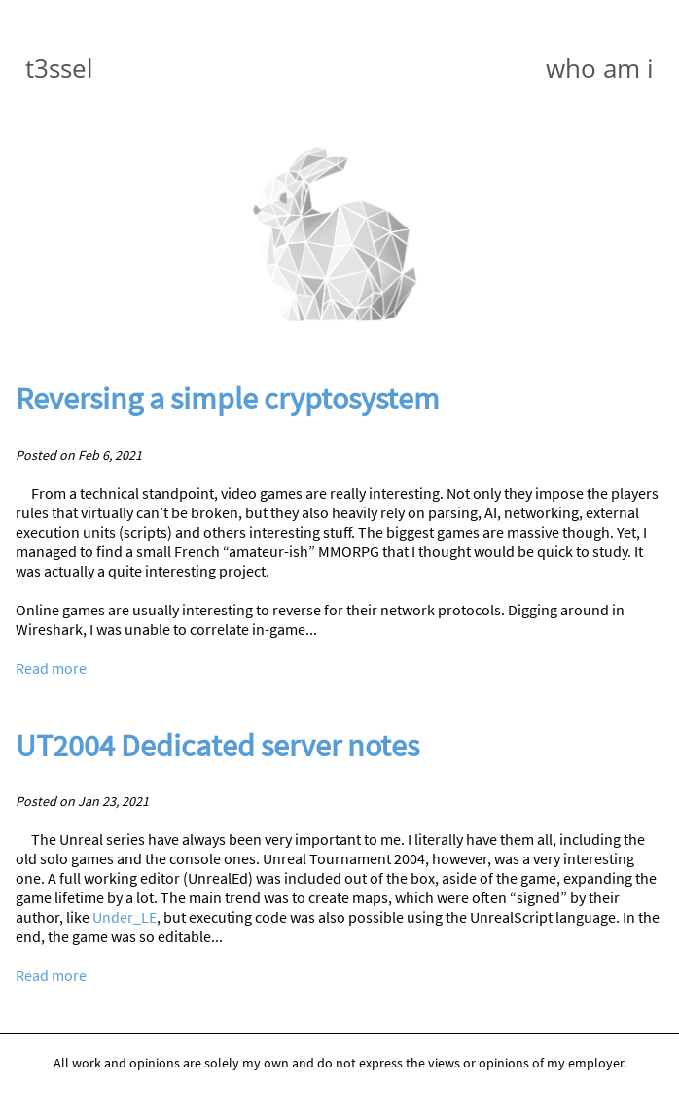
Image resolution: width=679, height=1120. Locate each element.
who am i (600, 68)
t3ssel (59, 68)
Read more (51, 668)
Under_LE (124, 917)
